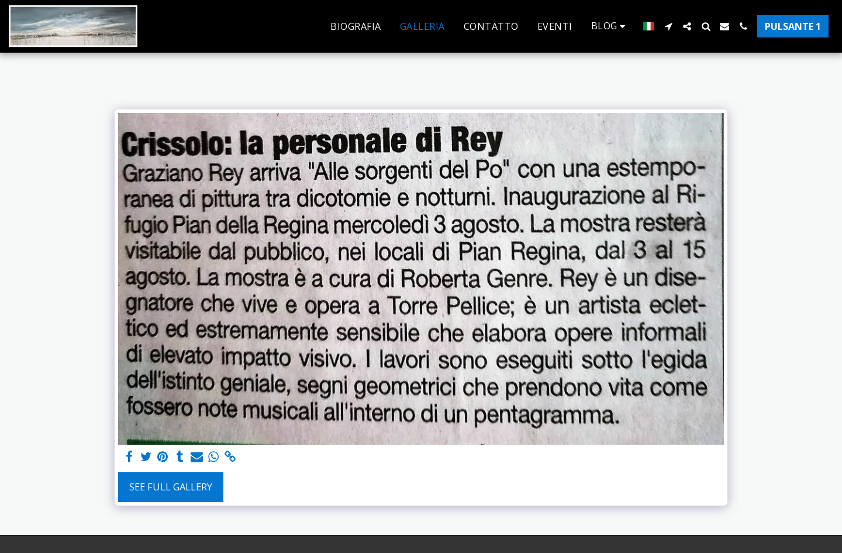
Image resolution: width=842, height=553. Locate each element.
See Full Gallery (170, 486)
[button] (610, 26)
